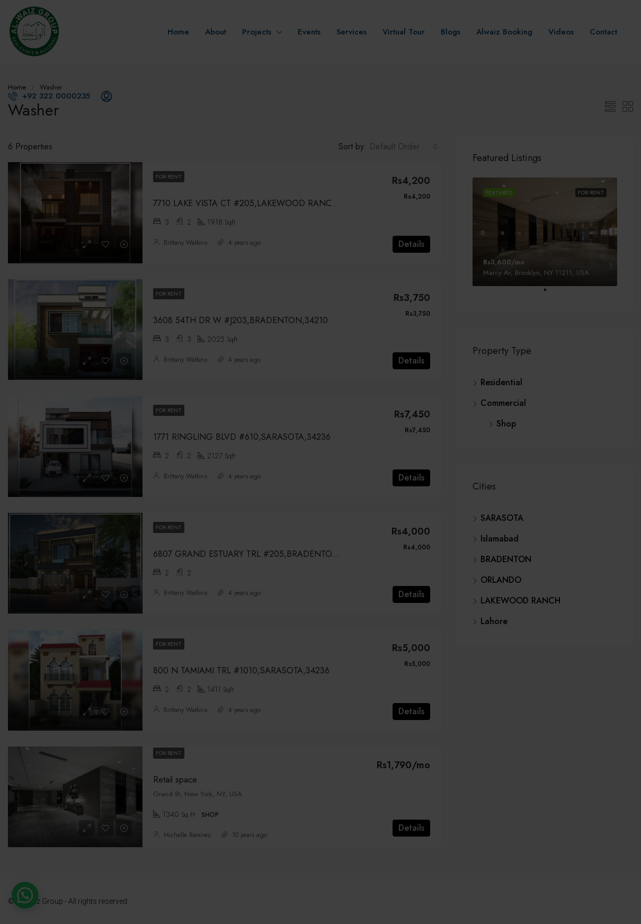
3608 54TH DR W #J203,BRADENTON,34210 (240, 320)
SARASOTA (501, 518)
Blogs (450, 32)
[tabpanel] (545, 231)
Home (178, 32)
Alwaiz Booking (504, 32)
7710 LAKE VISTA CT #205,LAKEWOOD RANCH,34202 (259, 203)
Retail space (175, 780)
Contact (603, 32)
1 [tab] (550, 294)
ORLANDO (500, 580)
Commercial (503, 403)
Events (309, 32)
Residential (501, 382)
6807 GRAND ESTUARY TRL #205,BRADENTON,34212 (258, 554)
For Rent (169, 177)
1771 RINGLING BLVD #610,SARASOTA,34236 (242, 437)
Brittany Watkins (185, 242)
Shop (506, 423)
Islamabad (499, 538)
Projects (256, 32)
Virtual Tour (403, 32)
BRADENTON (505, 559)
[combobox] (404, 147)
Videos (561, 32)
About (215, 32)
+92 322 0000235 (49, 96)
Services (351, 32)
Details (411, 244)
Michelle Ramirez (187, 835)
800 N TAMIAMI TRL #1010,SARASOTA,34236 (241, 670)
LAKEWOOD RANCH (520, 600)
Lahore (494, 621)
